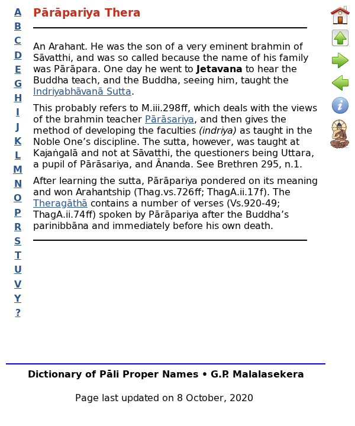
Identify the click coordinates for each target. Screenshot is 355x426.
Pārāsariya (169, 118)
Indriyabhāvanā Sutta (82, 91)
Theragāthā (60, 202)
